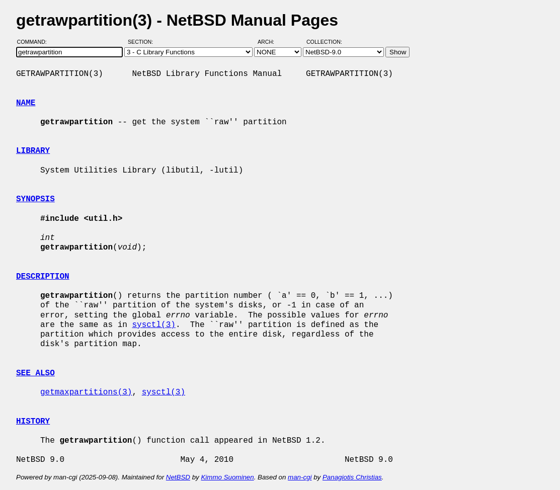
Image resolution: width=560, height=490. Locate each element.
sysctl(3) (153, 325)
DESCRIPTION (42, 276)
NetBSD (178, 477)
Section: (142, 42)
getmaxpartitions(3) (86, 392)
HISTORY (33, 421)
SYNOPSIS (35, 199)
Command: (35, 42)
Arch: (270, 42)
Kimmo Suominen (227, 477)
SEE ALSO (35, 373)
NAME (25, 103)
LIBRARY (33, 150)
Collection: (324, 42)
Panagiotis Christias (352, 477)
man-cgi (299, 477)
